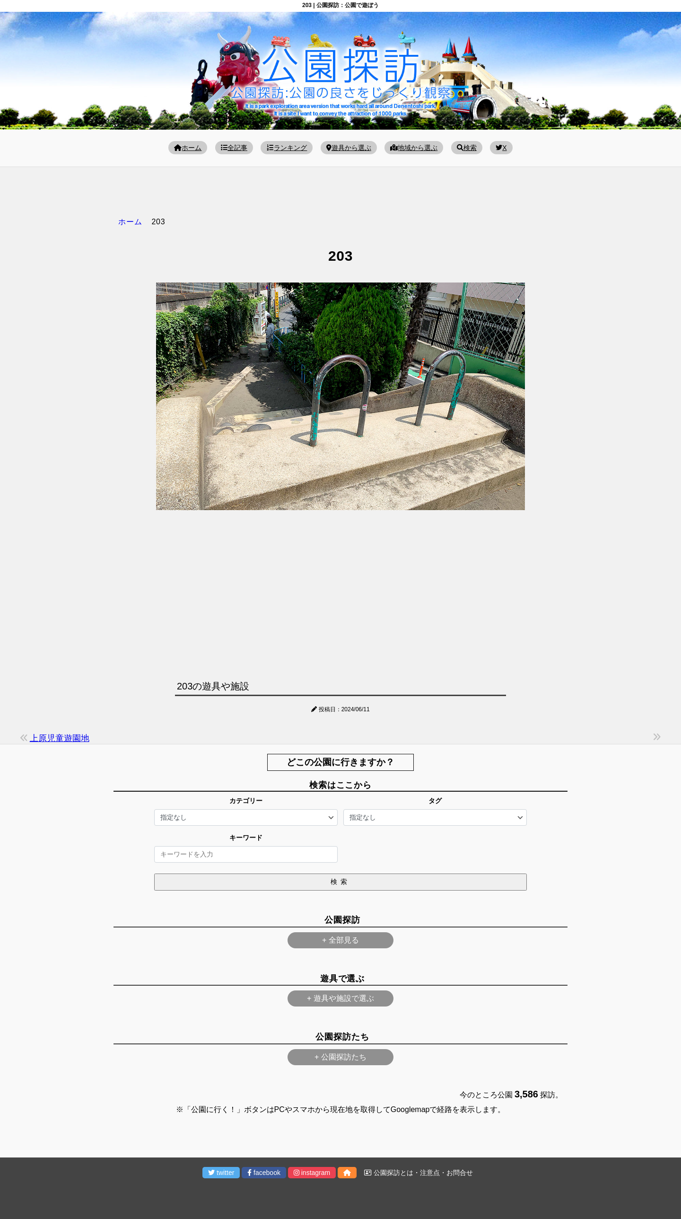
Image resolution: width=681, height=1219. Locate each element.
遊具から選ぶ (348, 147)
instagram (312, 1172)
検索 (467, 147)
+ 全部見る (340, 940)
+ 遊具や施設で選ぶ (340, 998)
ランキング (286, 147)
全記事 (234, 147)
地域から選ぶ (413, 147)
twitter (221, 1172)
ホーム (187, 147)
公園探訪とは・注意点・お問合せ (418, 1172)
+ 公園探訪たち (340, 1057)
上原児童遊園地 (59, 738)
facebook (263, 1172)
